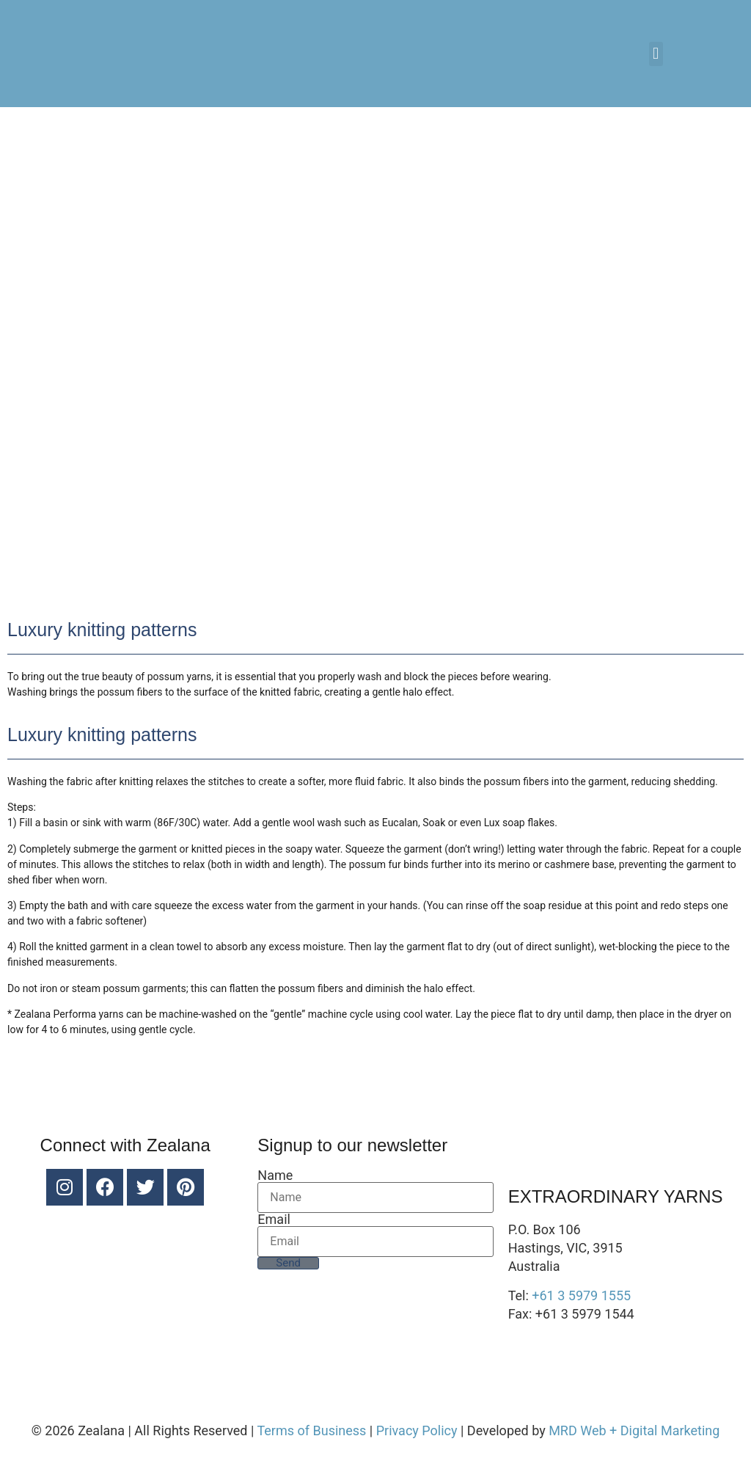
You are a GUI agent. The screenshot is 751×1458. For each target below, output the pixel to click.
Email (273, 1219)
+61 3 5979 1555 (581, 1295)
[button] (656, 54)
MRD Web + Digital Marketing (634, 1430)
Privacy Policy (417, 1430)
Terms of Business (311, 1430)
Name (275, 1175)
